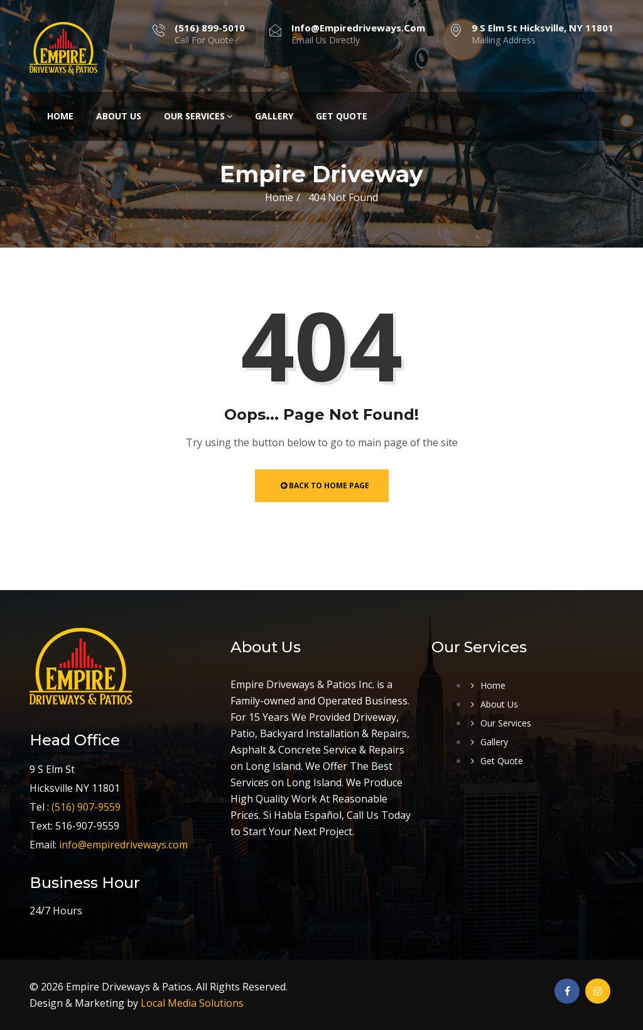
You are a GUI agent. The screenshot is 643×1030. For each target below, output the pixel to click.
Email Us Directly (358, 34)
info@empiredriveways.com (123, 845)
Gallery (274, 116)
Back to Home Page (325, 485)
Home (60, 116)
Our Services (198, 116)
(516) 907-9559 (86, 807)
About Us (118, 116)
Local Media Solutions (192, 1003)
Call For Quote (210, 34)
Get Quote (341, 116)
